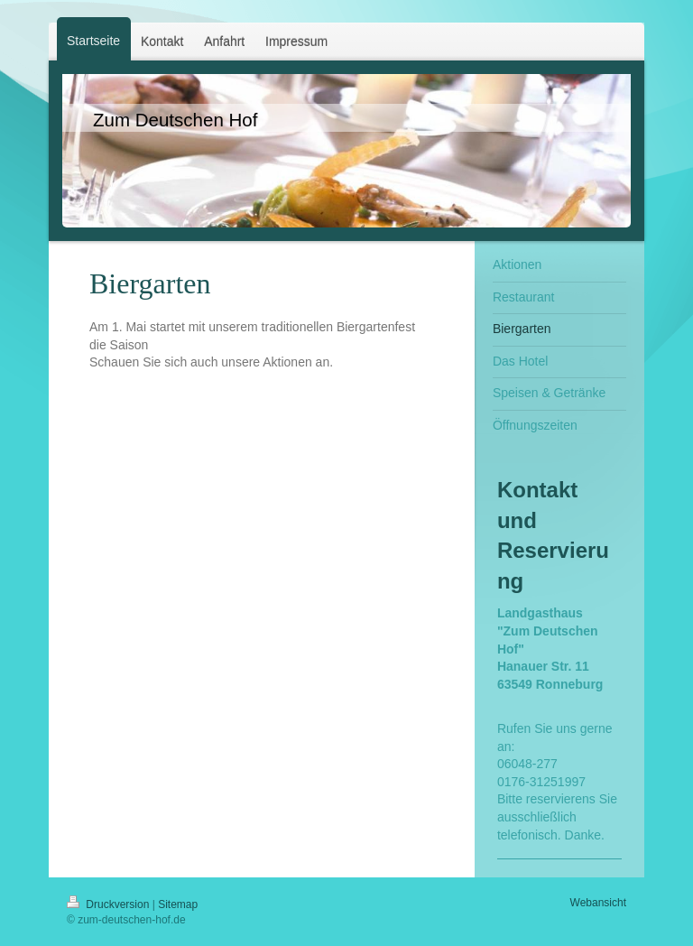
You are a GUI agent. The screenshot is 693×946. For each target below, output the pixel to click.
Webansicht (598, 902)
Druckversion (109, 904)
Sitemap (178, 904)
